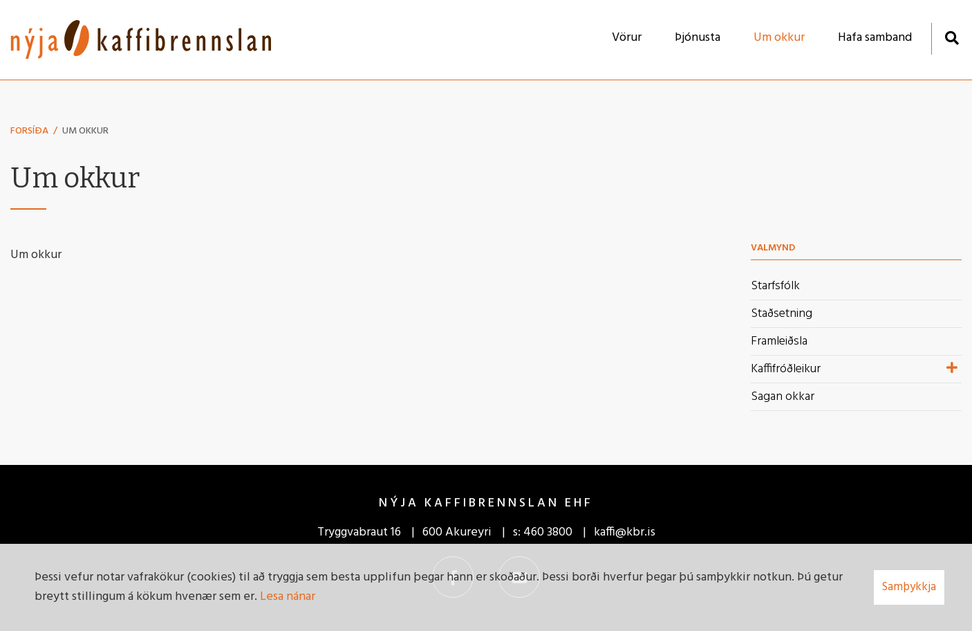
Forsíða (29, 131)
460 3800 (547, 532)
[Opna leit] (951, 38)
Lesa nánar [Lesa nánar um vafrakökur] (287, 597)
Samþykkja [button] (909, 587)
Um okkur (85, 131)
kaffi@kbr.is (624, 532)
